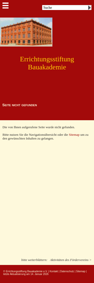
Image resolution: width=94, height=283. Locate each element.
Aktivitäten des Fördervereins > (70, 260)
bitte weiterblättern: (34, 260)
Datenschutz (67, 271)
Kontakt (54, 271)
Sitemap (74, 134)
